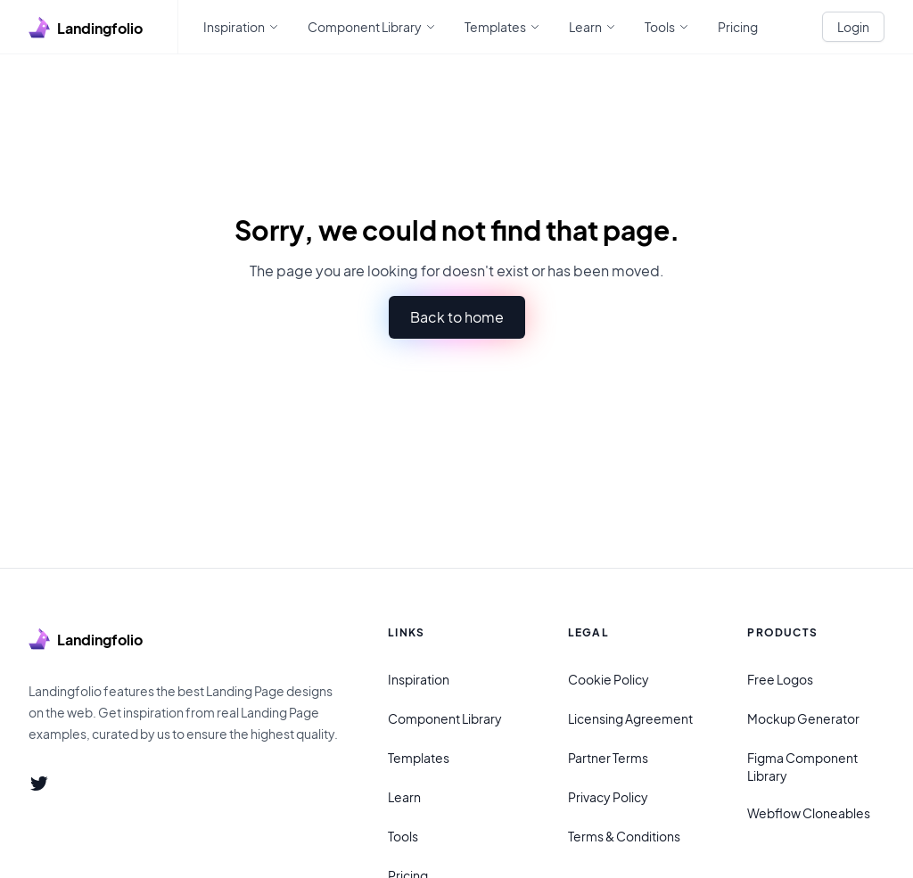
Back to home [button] (457, 317)
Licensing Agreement (630, 718)
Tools (403, 836)
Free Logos (780, 679)
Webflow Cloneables (808, 813)
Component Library (445, 718)
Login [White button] (853, 27)
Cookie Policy (608, 679)
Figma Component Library (802, 767)
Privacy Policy (608, 797)
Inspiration (418, 679)
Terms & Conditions (624, 836)
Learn (404, 797)
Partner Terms (608, 758)
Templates (418, 758)
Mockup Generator (803, 718)
